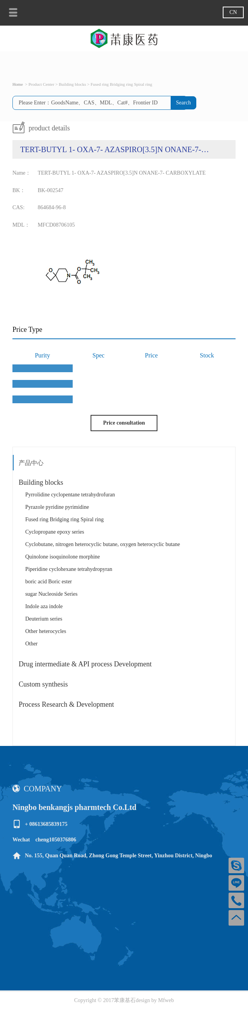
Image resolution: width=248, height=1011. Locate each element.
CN (233, 12)
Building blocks (41, 482)
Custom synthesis (43, 684)
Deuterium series (43, 619)
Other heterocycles (45, 631)
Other (31, 644)
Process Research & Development (66, 704)
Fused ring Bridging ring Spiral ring (64, 519)
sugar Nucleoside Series (51, 594)
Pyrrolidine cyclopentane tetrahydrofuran (70, 495)
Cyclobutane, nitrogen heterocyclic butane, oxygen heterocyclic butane (102, 544)
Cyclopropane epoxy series (54, 532)
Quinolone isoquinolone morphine (62, 557)
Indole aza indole (44, 606)
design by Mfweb (155, 1000)
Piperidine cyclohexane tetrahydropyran (68, 569)
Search (183, 103)
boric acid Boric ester (48, 581)
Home (17, 84)
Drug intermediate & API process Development (85, 664)
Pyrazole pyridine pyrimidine (57, 507)
